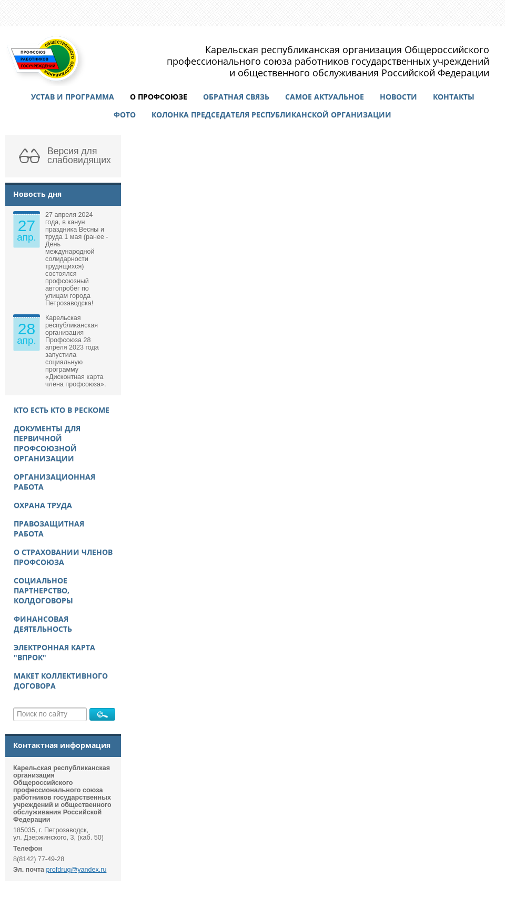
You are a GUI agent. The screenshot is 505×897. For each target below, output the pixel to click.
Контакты (453, 97)
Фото (125, 114)
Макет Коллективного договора (61, 681)
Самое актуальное (324, 97)
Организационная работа (54, 482)
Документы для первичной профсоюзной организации (47, 443)
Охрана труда (43, 505)
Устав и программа (72, 97)
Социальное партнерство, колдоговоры (43, 590)
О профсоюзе (158, 97)
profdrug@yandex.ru (76, 869)
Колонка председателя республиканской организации (271, 114)
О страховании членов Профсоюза (63, 557)
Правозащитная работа (49, 529)
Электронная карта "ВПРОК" (54, 652)
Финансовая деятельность (43, 624)
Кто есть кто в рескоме (61, 410)
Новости (398, 97)
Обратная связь (236, 97)
